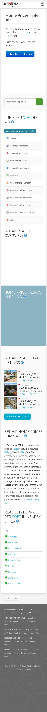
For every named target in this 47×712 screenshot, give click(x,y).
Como (15, 659)
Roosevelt (32, 679)
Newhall (7, 650)
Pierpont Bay (23, 650)
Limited (30, 704)
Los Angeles (13, 580)
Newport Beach (15, 598)
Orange (11, 604)
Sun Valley (8, 671)
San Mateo (32, 659)
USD (27, 32)
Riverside (12, 610)
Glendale (16, 671)
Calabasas (35, 687)
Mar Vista (24, 647)
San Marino (8, 691)
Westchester (25, 687)
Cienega (7, 679)
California (12, 574)
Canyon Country (30, 691)
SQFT (27, 117)
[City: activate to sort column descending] (23, 569)
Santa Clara (13, 615)
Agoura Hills (18, 691)
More (31, 650)
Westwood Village (28, 676)
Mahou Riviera (14, 586)
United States (14, 621)
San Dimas (8, 659)
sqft (34, 29)
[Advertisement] (23, 245)
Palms (36, 667)
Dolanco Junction (27, 671)
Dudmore (23, 679)
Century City (27, 667)
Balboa (14, 650)
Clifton (32, 647)
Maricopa (12, 592)
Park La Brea (31, 656)
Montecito (23, 659)
